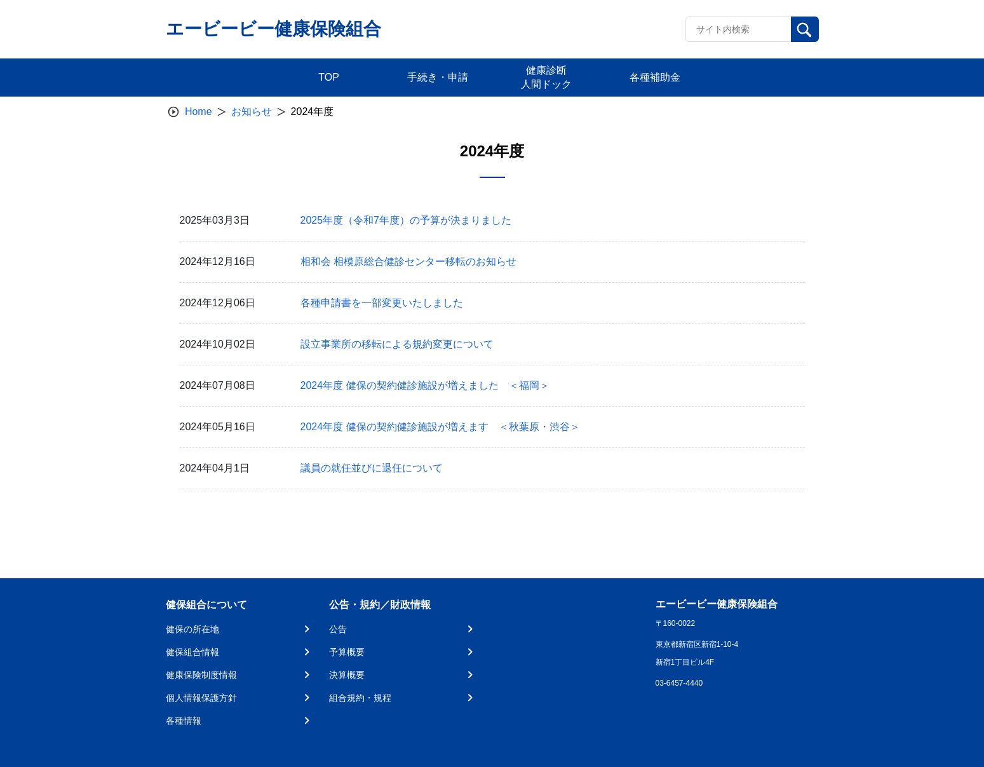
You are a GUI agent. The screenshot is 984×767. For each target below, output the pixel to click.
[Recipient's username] (738, 29)
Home (198, 111)
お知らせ (251, 111)
